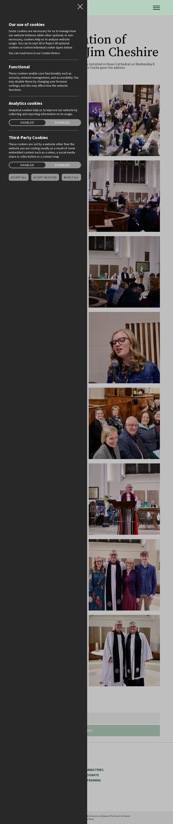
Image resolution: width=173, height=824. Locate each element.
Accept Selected (45, 177)
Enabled (27, 122)
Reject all (71, 177)
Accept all (18, 177)
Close (80, 5)
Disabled (62, 122)
